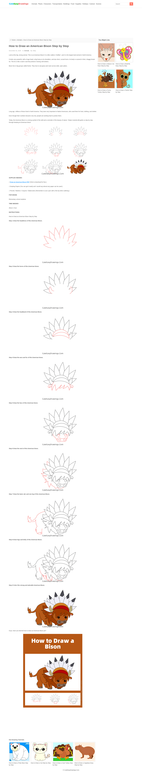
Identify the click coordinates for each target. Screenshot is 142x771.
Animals (34, 4)
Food (72, 4)
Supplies (78, 4)
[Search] (131, 3)
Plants (40, 4)
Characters (47, 4)
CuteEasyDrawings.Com (71, 770)
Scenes (98, 4)
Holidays (85, 4)
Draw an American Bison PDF (19, 182)
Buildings (66, 4)
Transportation (57, 4)
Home (13, 40)
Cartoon (92, 4)
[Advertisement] (71, 22)
